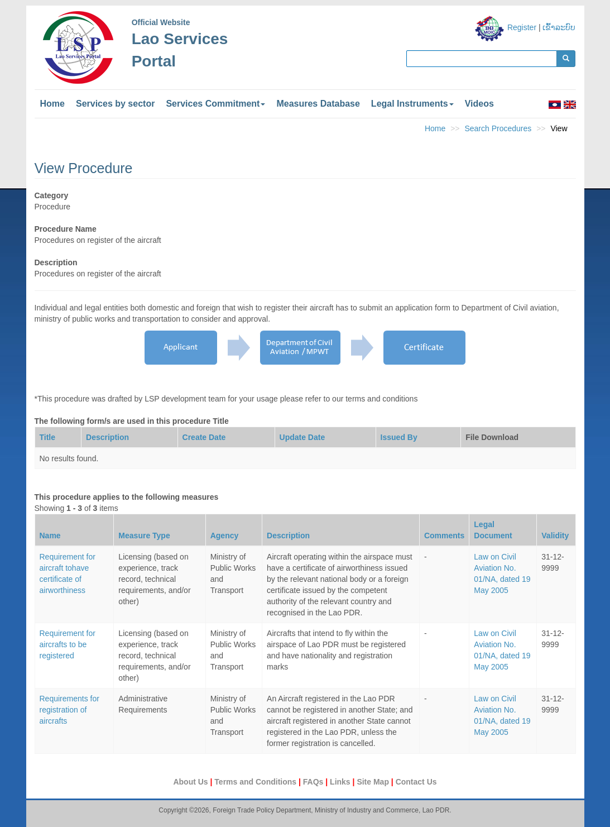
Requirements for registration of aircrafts (69, 709)
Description (107, 437)
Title (48, 437)
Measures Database (317, 103)
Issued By (399, 437)
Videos (479, 103)
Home (52, 103)
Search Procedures (497, 128)
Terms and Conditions (256, 781)
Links (341, 781)
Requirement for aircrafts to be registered (67, 644)
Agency (224, 535)
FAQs (314, 781)
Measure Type (144, 535)
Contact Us (416, 781)
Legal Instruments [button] (412, 103)
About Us (191, 781)
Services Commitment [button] (215, 103)
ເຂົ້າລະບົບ (558, 27)
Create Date (204, 437)
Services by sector (115, 103)
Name (50, 535)
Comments (444, 535)
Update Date (302, 437)
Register (521, 27)
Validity (555, 535)
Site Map (374, 781)
